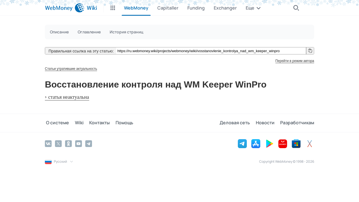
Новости (266, 123)
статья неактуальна (68, 97)
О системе (56, 123)
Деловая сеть (237, 123)
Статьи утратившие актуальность (71, 69)
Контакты (96, 123)
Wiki (76, 123)
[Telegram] (88, 143)
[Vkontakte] (48, 143)
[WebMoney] (64, 8)
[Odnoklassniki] (68, 143)
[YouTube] (78, 143)
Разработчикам (297, 123)
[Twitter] (58, 143)
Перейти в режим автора (294, 61)
